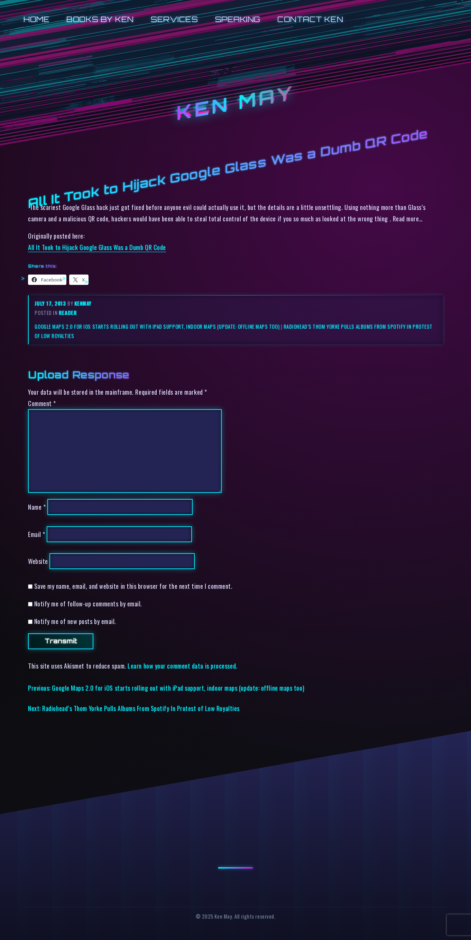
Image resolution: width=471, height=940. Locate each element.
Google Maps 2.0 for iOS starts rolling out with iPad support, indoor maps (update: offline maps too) (157, 326)
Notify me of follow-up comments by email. (88, 603)
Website (38, 561)
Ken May (235, 103)
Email (36, 534)
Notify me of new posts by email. (75, 621)
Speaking (237, 19)
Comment (42, 403)
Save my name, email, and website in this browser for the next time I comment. (133, 586)
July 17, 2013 (51, 303)
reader (68, 312)
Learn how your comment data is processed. (182, 665)
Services (174, 19)
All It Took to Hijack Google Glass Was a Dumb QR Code (97, 247)
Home (36, 19)
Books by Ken (100, 19)
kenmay (83, 303)
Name (37, 506)
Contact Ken (310, 19)
